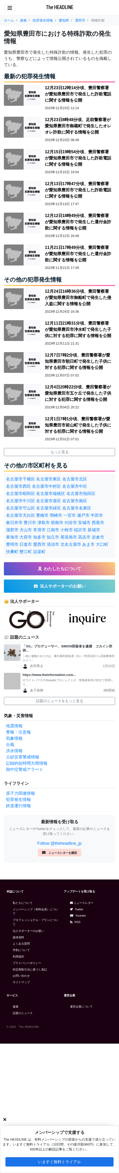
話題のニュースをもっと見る (59, 701)
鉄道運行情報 (18, 806)
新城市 (94, 530)
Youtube (78, 915)
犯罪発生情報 (18, 799)
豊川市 (30, 522)
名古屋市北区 (74, 479)
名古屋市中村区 (46, 486)
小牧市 (66, 530)
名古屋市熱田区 (80, 493)
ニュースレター (82, 902)
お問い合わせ (21, 975)
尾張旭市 (68, 537)
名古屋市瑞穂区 (50, 493)
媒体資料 (18, 937)
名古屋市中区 (74, 486)
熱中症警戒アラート (24, 769)
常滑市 (39, 530)
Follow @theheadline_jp (59, 843)
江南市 (53, 530)
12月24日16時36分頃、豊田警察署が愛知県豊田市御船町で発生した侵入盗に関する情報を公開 (78, 297)
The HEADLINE (59, 7)
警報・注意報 (18, 732)
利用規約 (18, 956)
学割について (21, 950)
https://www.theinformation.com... (49, 675)
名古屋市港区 (48, 501)
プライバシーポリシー (27, 963)
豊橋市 (42, 515)
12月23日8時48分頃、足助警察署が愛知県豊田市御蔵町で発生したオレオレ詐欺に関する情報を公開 (78, 125)
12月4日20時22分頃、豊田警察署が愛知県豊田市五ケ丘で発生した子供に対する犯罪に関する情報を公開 (78, 393)
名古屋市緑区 (48, 508)
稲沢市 (80, 530)
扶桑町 (12, 551)
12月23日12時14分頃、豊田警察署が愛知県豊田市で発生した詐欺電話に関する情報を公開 (78, 94)
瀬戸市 (83, 515)
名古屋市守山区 (20, 508)
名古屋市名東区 (76, 508)
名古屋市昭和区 (20, 493)
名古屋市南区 (74, 501)
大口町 (102, 544)
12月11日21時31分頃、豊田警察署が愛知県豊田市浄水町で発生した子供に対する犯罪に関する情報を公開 (78, 329)
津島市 (43, 522)
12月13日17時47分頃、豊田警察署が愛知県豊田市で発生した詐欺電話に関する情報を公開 (78, 189)
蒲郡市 (12, 530)
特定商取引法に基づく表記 (30, 969)
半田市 (96, 515)
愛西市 (39, 544)
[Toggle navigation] (10, 8)
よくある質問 (21, 943)
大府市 (25, 537)
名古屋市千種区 (20, 479)
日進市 (25, 544)
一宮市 (69, 515)
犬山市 (25, 530)
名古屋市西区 (18, 486)
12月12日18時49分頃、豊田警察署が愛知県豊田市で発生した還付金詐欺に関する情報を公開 (78, 221)
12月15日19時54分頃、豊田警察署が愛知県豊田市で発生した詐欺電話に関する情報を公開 (78, 158)
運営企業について (81, 1006)
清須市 (53, 544)
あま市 (88, 544)
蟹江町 (25, 551)
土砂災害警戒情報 (22, 757)
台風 (10, 744)
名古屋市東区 (48, 479)
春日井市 (14, 522)
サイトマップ (21, 982)
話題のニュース (23, 1013)
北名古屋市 (70, 544)
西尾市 (98, 522)
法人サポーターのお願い (28, 930)
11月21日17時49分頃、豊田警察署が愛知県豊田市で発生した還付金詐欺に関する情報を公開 (78, 253)
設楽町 (39, 551)
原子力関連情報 (20, 793)
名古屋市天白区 (20, 515)
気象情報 (14, 738)
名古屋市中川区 (20, 501)
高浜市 (84, 537)
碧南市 (57, 522)
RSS (75, 922)
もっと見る (60, 452)
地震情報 (14, 726)
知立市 (53, 537)
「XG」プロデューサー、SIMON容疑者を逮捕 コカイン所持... (67, 648)
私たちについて (23, 902)
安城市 (84, 522)
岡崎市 (56, 515)
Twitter (76, 909)
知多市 (39, 537)
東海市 (12, 537)
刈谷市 (71, 522)
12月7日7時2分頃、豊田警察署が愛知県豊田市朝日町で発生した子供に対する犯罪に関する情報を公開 (78, 361)
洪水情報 (14, 751)
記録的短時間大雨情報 (26, 763)
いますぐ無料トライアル (59, 1162)
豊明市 (12, 544)
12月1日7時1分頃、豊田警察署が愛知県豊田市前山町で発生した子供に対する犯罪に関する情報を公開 (78, 425)
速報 (15, 1006)
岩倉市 (98, 537)
